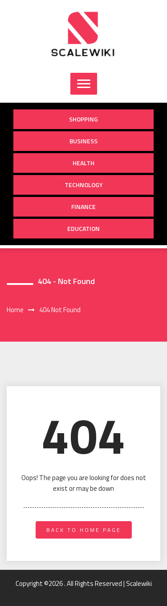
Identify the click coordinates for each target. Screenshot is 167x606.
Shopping (83, 119)
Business (83, 141)
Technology (84, 184)
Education (83, 228)
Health (83, 162)
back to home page (83, 530)
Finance (83, 206)
